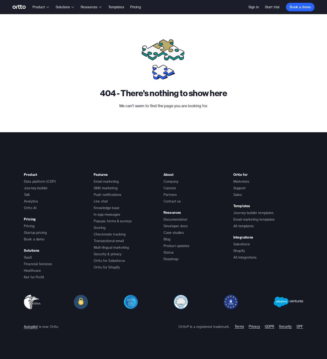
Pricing (135, 7)
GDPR (269, 326)
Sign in (253, 7)
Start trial (272, 7)
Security (285, 326)
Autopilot (31, 327)
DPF (300, 326)
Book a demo (300, 7)
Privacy (254, 326)
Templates (116, 7)
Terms (239, 326)
